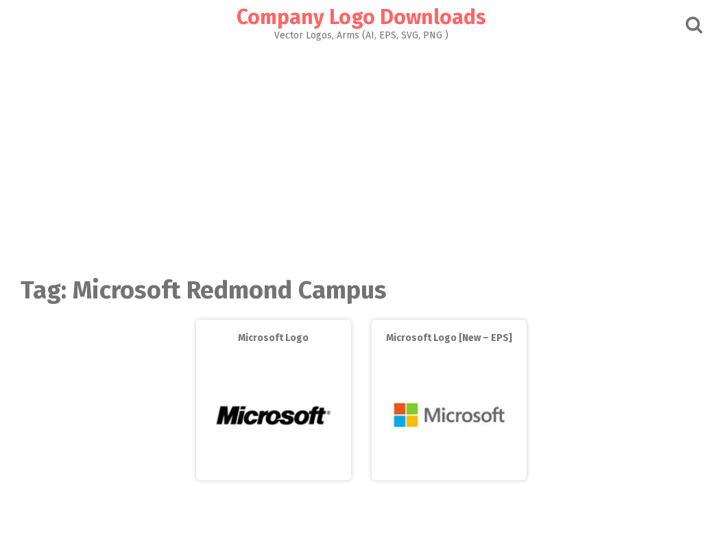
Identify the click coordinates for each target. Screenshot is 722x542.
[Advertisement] (361, 155)
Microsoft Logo (273, 338)
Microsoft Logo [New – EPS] (449, 338)
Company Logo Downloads (361, 17)
